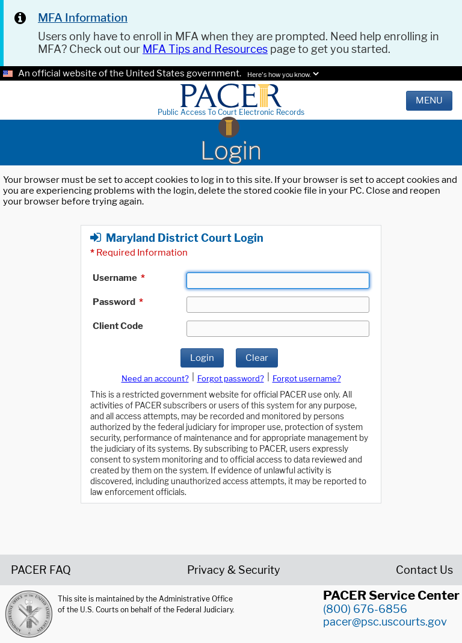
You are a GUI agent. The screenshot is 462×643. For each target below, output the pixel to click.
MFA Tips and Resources (205, 49)
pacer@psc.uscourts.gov (385, 621)
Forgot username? (307, 378)
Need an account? (155, 378)
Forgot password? (230, 378)
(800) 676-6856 (365, 609)
